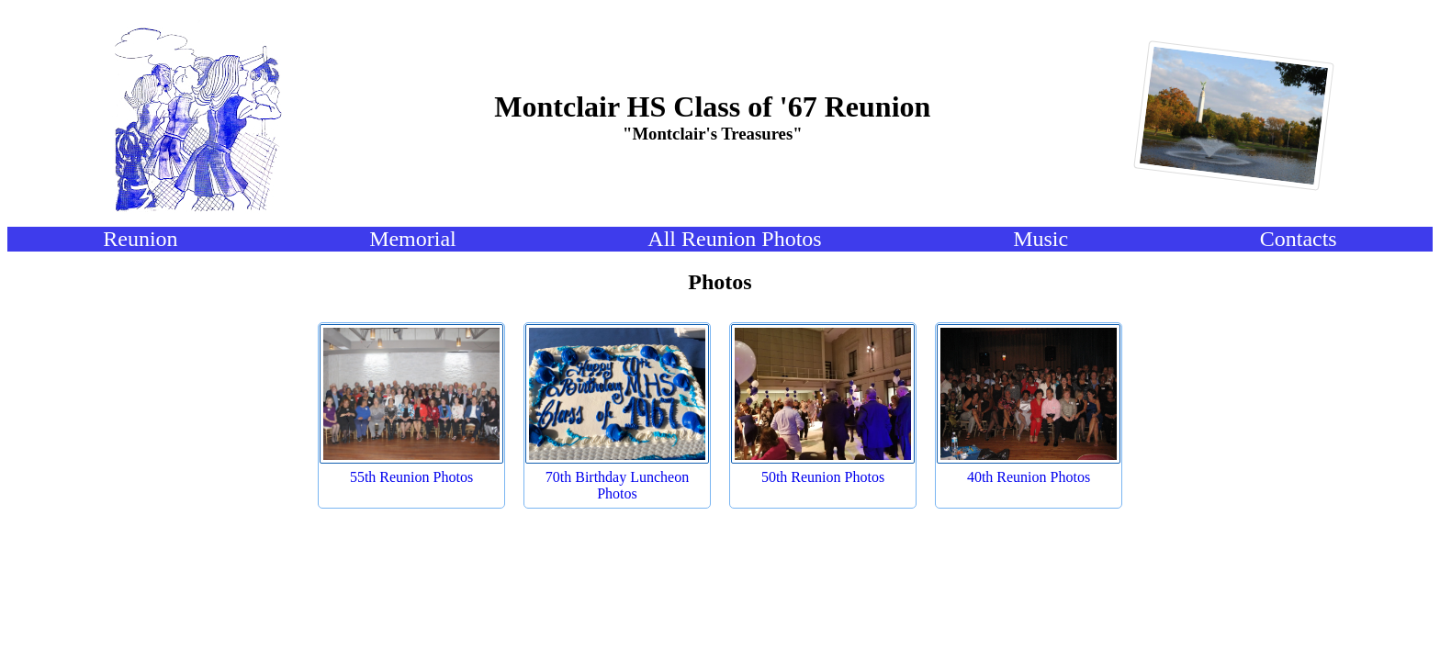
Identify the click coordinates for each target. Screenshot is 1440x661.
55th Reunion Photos (411, 477)
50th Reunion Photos (822, 477)
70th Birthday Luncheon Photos (617, 485)
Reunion (140, 239)
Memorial (412, 239)
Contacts (1298, 239)
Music (1040, 239)
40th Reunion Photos (1028, 477)
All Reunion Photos (734, 239)
